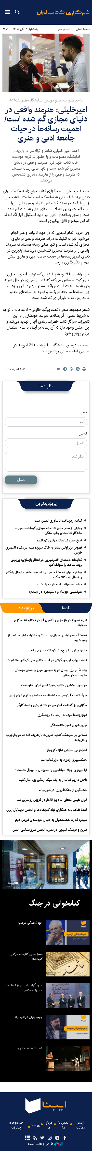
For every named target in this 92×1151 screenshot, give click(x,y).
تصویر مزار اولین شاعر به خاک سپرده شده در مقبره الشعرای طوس (43, 550)
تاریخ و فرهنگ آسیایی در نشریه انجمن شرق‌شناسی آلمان (50, 830)
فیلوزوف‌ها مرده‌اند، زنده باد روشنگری (62, 715)
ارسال (21, 479)
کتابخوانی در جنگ (54, 903)
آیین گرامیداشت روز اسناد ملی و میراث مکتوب (23, 988)
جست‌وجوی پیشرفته (16, 1125)
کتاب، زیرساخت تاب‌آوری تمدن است (58, 520)
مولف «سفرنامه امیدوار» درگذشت (60, 584)
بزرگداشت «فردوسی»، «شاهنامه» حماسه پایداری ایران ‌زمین (47, 695)
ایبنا (63, 16)
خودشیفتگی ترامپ (30, 922)
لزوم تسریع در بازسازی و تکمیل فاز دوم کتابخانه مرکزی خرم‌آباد (50, 622)
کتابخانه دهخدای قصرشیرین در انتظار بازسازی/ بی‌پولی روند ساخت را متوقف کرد (46, 562)
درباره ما (48, 1125)
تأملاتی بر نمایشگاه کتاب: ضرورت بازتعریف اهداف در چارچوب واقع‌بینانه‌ (46, 737)
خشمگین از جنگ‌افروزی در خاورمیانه (63, 790)
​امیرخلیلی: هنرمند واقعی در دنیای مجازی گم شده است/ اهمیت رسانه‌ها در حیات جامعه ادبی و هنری (46, 124)
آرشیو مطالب (81, 1125)
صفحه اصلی (83, 29)
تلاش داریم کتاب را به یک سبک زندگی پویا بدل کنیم (53, 780)
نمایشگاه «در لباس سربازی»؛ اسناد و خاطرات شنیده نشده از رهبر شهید (47, 638)
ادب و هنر (64, 29)
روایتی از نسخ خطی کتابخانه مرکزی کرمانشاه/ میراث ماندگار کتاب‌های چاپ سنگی (48, 530)
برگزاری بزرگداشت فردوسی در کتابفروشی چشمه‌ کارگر (52, 705)
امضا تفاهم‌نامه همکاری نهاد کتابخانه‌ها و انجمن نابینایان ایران (46, 810)
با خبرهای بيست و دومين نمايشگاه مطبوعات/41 (46, 100)
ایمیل (83, 434)
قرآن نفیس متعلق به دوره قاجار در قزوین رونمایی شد (52, 800)
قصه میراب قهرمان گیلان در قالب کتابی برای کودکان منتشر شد (46, 660)
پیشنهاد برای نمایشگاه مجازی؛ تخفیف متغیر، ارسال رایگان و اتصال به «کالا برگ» (44, 575)
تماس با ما (63, 1125)
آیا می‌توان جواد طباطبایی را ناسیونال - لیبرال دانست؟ (51, 770)
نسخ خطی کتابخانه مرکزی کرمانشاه (59, 540)
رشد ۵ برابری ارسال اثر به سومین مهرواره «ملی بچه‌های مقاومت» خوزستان (51, 672)
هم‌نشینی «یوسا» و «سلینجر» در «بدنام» (55, 592)
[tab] (66, 608)
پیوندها (35, 1125)
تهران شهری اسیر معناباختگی (68, 725)
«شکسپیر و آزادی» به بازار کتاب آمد (64, 760)
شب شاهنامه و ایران (29, 1048)
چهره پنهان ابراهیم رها (28, 1017)
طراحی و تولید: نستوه (45, 1144)
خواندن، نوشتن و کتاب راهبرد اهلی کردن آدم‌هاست (54, 685)
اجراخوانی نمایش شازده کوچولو (67, 750)
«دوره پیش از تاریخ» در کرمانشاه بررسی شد (58, 650)
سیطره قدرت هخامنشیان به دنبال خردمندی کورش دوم (51, 820)
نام (85, 412)
